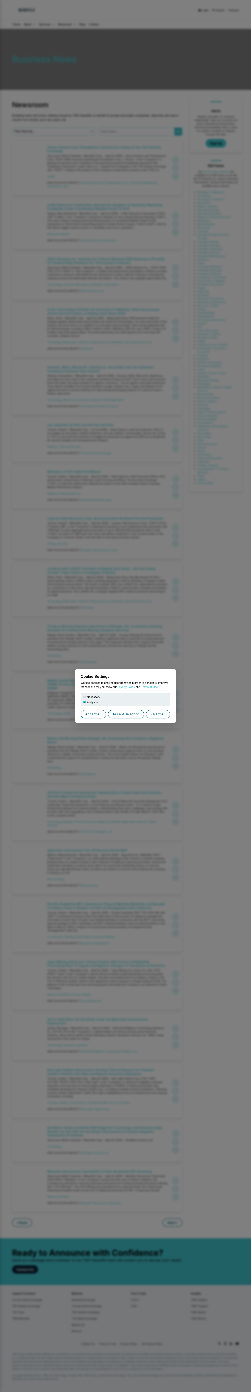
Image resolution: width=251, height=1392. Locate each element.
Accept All (93, 714)
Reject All (157, 714)
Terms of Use (149, 687)
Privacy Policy (126, 687)
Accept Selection (126, 714)
